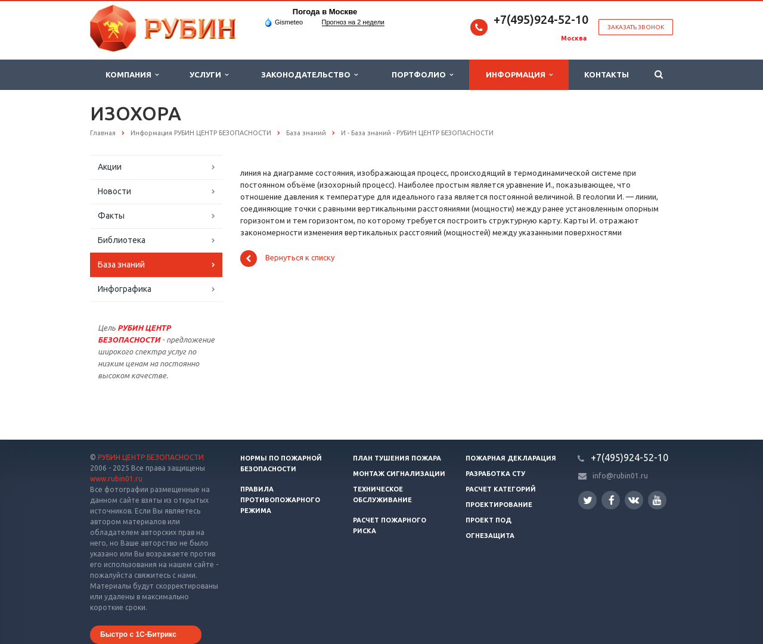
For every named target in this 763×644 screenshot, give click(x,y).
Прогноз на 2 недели (353, 22)
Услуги (209, 74)
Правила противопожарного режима (280, 500)
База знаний (121, 264)
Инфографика (124, 289)
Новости (114, 191)
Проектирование (499, 504)
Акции (110, 167)
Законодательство (309, 74)
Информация (519, 74)
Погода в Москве (325, 11)
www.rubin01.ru (116, 479)
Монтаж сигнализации (399, 473)
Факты (111, 215)
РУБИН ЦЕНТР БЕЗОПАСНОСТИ (151, 457)
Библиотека (121, 240)
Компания (132, 74)
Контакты (606, 74)
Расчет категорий (501, 489)
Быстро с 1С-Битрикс (138, 634)
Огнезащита (490, 535)
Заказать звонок (635, 27)
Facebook (612, 500)
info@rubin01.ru (620, 476)
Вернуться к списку (287, 258)
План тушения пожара (397, 458)
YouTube (657, 500)
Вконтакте (633, 499)
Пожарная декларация (511, 458)
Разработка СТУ (495, 473)
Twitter (588, 500)
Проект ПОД (488, 520)
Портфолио (422, 74)
